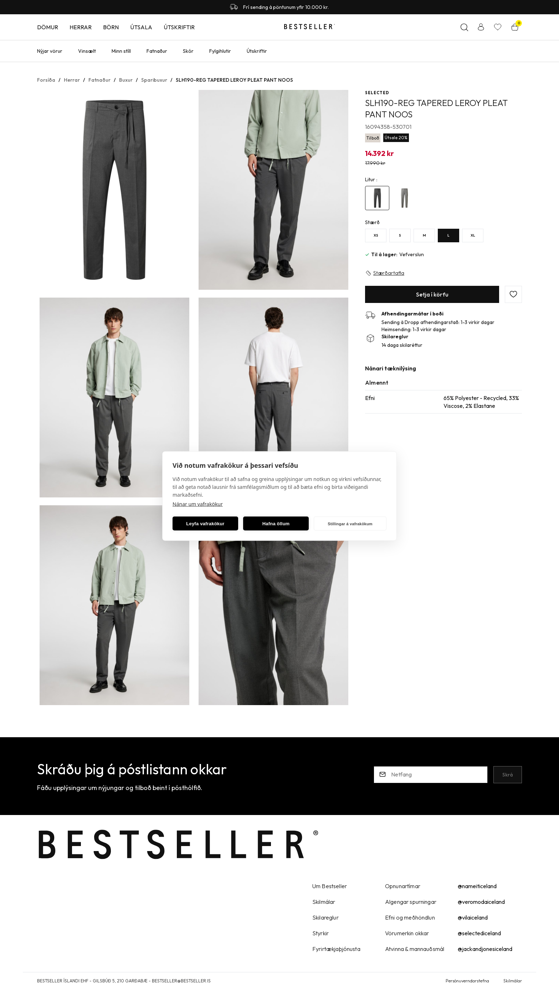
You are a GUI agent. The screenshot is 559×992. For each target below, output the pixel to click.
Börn (111, 27)
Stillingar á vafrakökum (350, 523)
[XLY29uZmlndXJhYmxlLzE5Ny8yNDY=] (472, 235)
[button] (114, 190)
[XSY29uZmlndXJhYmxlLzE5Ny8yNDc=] (375, 235)
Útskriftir (179, 27)
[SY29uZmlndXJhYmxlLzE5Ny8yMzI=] (400, 235)
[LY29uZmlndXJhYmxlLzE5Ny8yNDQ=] (448, 235)
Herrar (81, 27)
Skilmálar (512, 980)
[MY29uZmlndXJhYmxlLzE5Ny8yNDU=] (424, 235)
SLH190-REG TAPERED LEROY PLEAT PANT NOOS (234, 80)
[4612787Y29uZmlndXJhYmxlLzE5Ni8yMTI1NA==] (377, 198)
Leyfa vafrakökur (205, 523)
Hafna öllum (276, 523)
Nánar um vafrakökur (198, 504)
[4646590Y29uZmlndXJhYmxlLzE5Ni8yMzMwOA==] (404, 198)
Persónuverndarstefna (467, 980)
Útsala (141, 27)
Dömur (47, 27)
